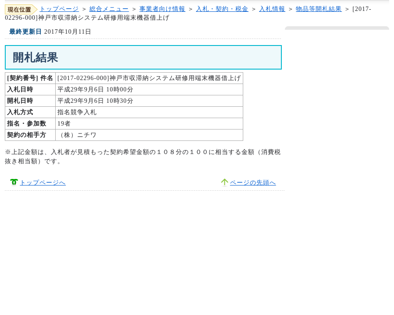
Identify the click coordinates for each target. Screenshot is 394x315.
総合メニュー (109, 9)
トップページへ (43, 182)
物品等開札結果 (319, 9)
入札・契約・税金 (222, 9)
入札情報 (272, 9)
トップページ (59, 9)
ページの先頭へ (253, 182)
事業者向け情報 (162, 9)
